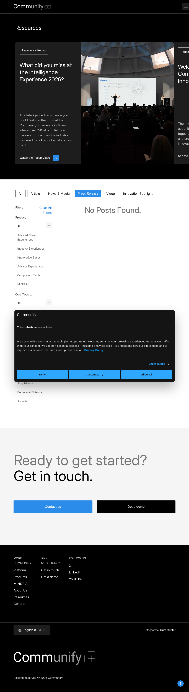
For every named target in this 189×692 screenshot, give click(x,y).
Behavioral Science (29, 392)
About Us (20, 590)
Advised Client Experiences (26, 237)
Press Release (88, 193)
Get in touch (50, 570)
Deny (42, 374)
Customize (94, 374)
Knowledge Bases (29, 257)
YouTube (75, 579)
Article (35, 193)
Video (110, 193)
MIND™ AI (21, 584)
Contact (19, 604)
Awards (22, 401)
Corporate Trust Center (160, 630)
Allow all (146, 374)
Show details (157, 363)
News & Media (59, 193)
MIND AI (23, 284)
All (20, 193)
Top (180, 683)
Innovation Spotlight (138, 193)
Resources (21, 597)
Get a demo (136, 506)
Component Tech (28, 275)
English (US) (31, 630)
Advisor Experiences (30, 266)
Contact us (53, 506)
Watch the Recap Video (39, 157)
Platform (20, 570)
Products (20, 577)
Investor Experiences (31, 248)
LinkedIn (75, 572)
